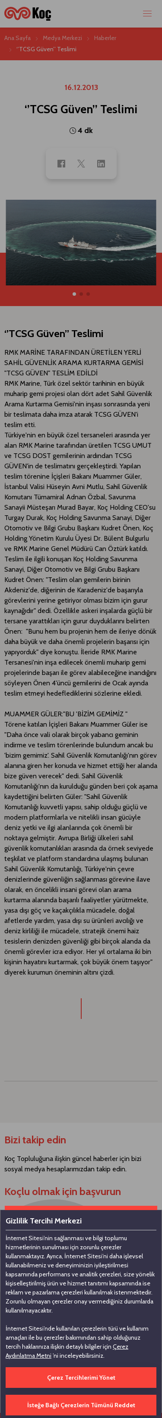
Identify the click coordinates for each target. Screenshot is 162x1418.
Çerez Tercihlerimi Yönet (81, 1377)
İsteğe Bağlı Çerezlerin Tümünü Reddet (81, 1405)
